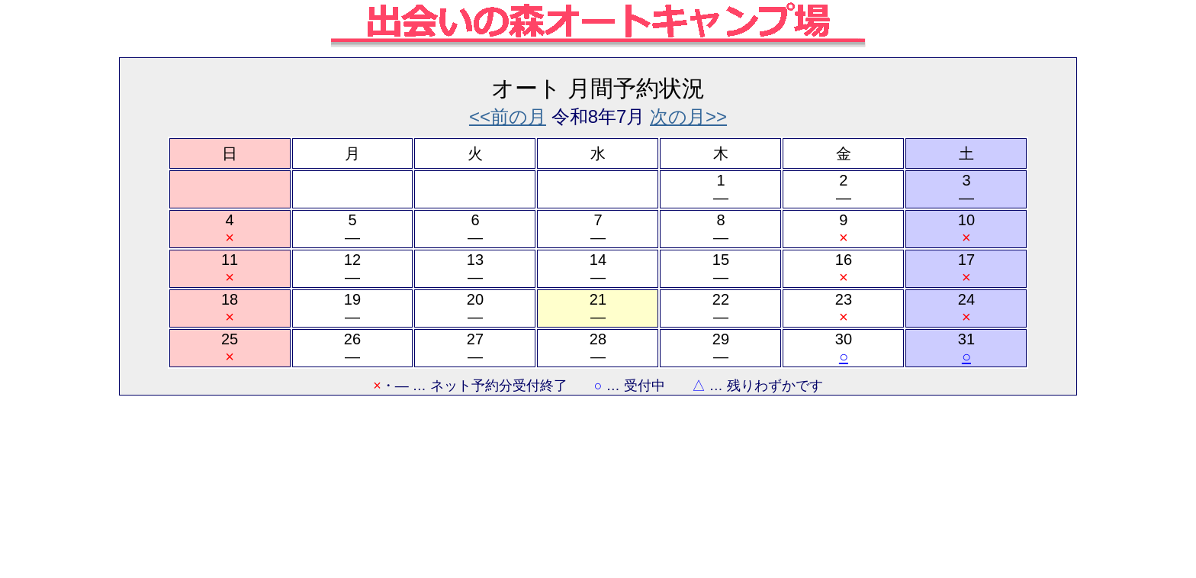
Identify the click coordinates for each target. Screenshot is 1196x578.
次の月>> (688, 116)
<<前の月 (507, 116)
